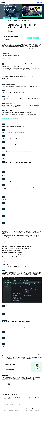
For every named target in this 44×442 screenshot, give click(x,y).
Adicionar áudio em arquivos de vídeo (11, 58)
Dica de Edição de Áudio (25, 20)
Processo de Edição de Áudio (18, 20)
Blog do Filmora (10, 20)
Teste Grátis (30, 38)
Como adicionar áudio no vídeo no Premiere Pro (13, 55)
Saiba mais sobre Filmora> (10, 369)
